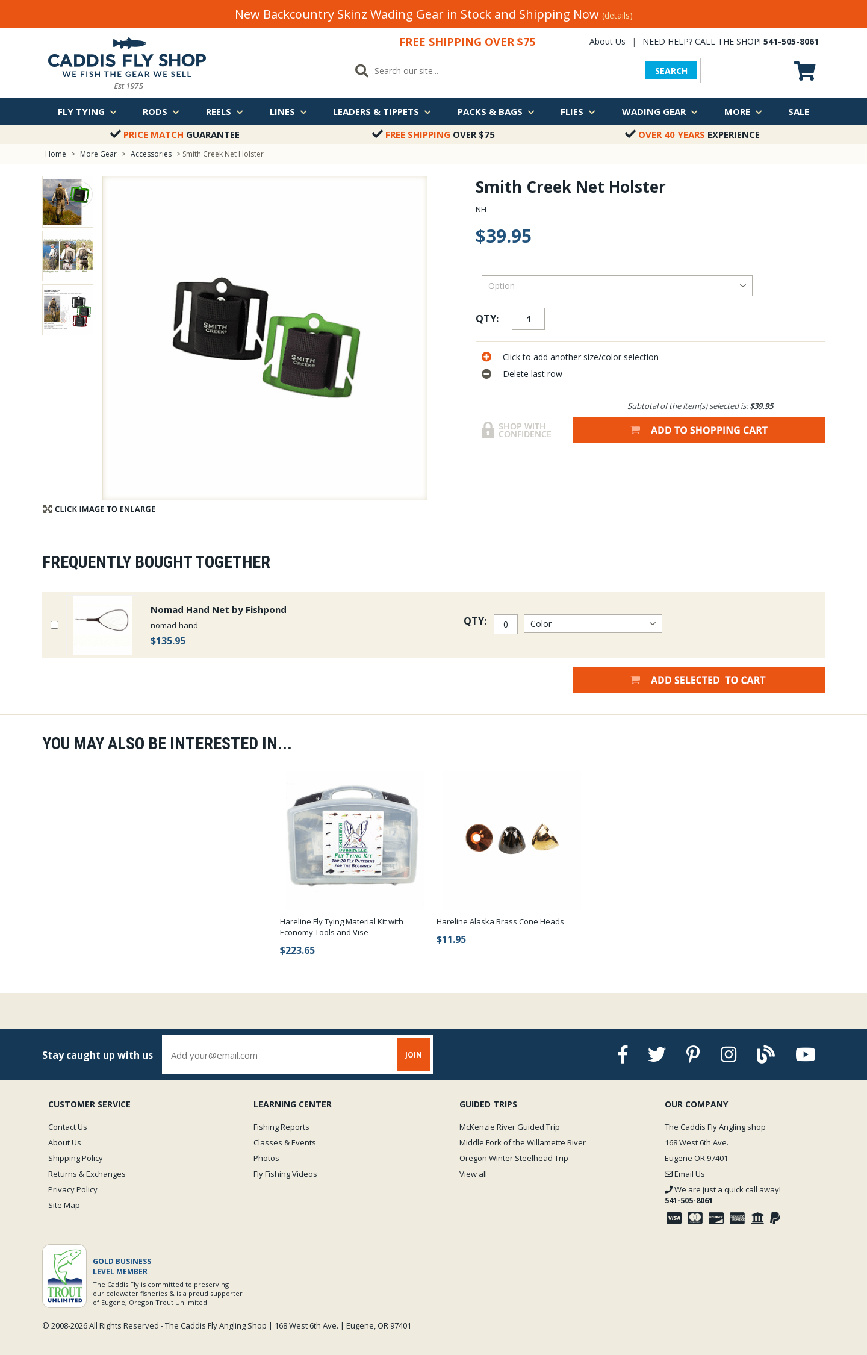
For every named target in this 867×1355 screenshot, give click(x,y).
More (743, 111)
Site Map (64, 1205)
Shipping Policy (75, 1158)
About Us (607, 41)
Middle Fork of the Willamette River (522, 1142)
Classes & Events (284, 1142)
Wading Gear (660, 111)
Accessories (152, 154)
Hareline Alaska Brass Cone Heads (500, 921)
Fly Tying (87, 111)
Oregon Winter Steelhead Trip (513, 1158)
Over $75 (433, 134)
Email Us (685, 1173)
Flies (578, 111)
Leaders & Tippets (382, 111)
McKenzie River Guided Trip (509, 1126)
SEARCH (671, 70)
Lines (288, 111)
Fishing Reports (281, 1126)
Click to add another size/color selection (581, 357)
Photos (266, 1158)
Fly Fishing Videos (285, 1173)
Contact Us (67, 1126)
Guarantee (175, 134)
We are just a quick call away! (723, 1195)
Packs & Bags (496, 111)
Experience (692, 134)
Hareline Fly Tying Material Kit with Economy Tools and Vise (341, 927)
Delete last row (532, 373)
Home (55, 154)
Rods (161, 111)
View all (473, 1173)
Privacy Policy (73, 1189)
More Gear (98, 154)
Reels (224, 111)
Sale (798, 111)
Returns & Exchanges (87, 1173)
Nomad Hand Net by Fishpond (219, 609)
